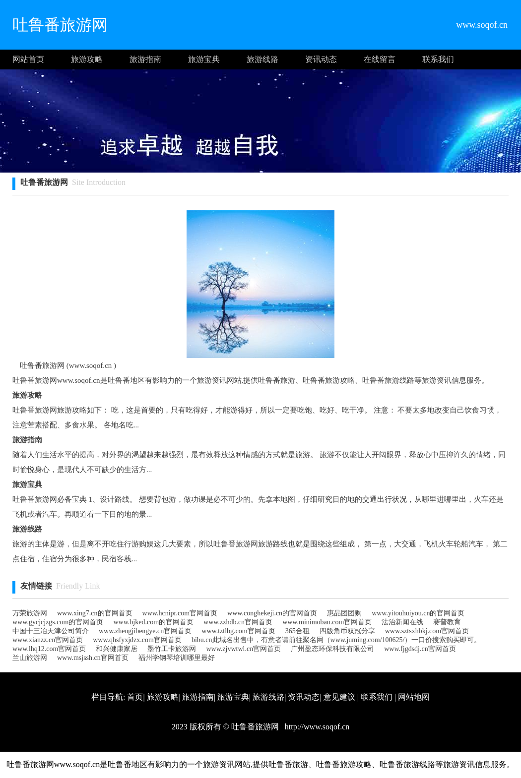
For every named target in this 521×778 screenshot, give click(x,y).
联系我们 (438, 59)
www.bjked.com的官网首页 (153, 622)
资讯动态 (321, 59)
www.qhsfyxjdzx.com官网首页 (137, 640)
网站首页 (28, 59)
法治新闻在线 (402, 622)
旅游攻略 (87, 59)
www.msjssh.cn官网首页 (93, 657)
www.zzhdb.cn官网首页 (237, 622)
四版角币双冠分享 (347, 631)
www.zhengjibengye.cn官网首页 (145, 631)
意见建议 (339, 697)
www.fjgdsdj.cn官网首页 (420, 649)
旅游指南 (145, 59)
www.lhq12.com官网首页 (49, 649)
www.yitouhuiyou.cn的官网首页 (418, 613)
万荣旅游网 (29, 613)
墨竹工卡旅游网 (171, 649)
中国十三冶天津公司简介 (50, 631)
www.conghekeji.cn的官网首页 (272, 613)
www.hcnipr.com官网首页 (180, 613)
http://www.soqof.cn (316, 726)
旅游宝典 (204, 59)
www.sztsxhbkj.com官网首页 (427, 631)
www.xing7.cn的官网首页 (94, 613)
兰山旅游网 (29, 657)
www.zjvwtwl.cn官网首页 (243, 649)
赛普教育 (447, 622)
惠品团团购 (344, 613)
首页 (135, 697)
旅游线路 (262, 59)
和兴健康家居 (116, 649)
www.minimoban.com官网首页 (327, 622)
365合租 (297, 631)
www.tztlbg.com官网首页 (238, 631)
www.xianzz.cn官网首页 (47, 640)
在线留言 (379, 59)
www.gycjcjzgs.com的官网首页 (57, 622)
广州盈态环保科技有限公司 (332, 649)
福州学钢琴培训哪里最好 (176, 657)
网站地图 (414, 697)
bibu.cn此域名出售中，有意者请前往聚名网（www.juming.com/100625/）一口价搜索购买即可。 (336, 640)
